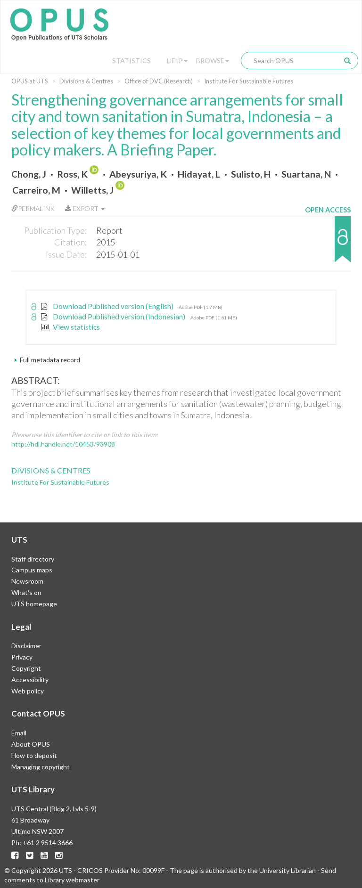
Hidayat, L (199, 174)
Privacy (22, 657)
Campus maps (31, 570)
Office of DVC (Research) (158, 81)
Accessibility (30, 680)
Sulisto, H (251, 174)
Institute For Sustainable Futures (248, 81)
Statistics (131, 61)
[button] (328, 243)
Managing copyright (40, 767)
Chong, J (28, 174)
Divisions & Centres (86, 81)
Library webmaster (72, 880)
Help (177, 61)
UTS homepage (34, 604)
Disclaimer (26, 646)
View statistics (70, 327)
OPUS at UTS (29, 81)
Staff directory (32, 559)
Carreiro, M (36, 190)
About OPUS (30, 744)
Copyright (26, 668)
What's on (26, 592)
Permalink (33, 208)
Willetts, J (92, 190)
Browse (212, 61)
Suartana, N (306, 174)
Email (18, 733)
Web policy (27, 691)
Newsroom (27, 581)
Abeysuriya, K (138, 174)
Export (85, 208)
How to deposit (34, 755)
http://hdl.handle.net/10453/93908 (63, 444)
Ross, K (72, 174)
